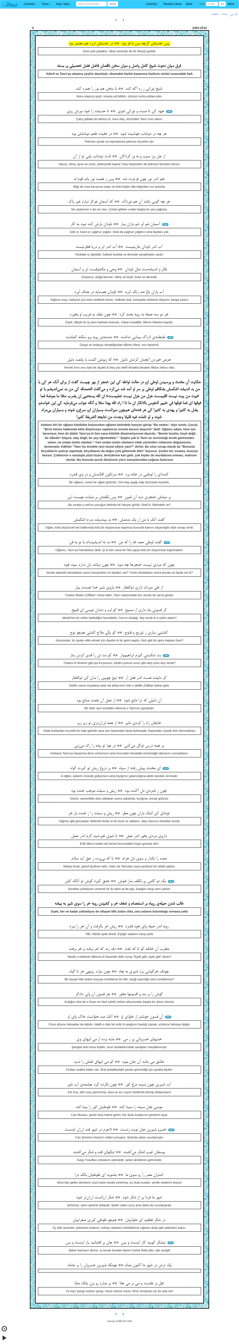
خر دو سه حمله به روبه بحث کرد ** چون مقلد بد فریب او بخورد (120, 314)
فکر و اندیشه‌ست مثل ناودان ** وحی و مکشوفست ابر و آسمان (119, 269)
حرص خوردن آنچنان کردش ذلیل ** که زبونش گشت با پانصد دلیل (119, 359)
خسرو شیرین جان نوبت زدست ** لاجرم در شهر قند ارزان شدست (115, 1129)
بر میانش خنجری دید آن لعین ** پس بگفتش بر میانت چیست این (119, 497)
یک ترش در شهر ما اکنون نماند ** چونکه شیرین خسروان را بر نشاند (119, 1265)
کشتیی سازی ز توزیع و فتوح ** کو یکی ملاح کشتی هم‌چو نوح (119, 632)
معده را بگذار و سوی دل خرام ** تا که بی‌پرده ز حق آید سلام (119, 858)
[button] (30, 4)
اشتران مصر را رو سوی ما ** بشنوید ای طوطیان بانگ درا (119, 1175)
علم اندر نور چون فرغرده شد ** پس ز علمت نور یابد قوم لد (119, 179)
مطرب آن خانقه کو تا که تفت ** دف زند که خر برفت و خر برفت (119, 949)
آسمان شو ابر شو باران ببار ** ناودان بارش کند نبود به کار (116, 224)
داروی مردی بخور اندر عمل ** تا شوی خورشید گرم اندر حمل (119, 836)
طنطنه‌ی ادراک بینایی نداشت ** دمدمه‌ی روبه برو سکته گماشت (116, 337)
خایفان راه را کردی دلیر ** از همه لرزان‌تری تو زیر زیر (119, 723)
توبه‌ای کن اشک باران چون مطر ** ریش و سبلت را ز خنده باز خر (119, 813)
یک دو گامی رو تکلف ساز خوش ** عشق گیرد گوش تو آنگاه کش (116, 881)
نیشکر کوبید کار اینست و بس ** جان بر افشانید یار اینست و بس (116, 1242)
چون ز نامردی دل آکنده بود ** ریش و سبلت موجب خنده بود (119, 790)
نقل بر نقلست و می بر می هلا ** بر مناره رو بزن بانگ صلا (119, 1283)
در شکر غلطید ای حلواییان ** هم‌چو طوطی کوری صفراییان (119, 1220)
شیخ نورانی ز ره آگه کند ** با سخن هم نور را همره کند (119, 88)
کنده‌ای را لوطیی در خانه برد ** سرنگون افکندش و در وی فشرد (120, 474)
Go (222, 4)
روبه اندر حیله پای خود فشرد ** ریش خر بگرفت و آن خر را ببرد (119, 926)
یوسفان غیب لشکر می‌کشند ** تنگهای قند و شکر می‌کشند (119, 1152)
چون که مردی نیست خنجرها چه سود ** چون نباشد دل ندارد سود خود (119, 565)
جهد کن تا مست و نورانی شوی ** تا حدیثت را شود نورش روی (116, 111)
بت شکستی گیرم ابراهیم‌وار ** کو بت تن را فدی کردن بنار (116, 655)
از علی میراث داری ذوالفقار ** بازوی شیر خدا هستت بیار (119, 587)
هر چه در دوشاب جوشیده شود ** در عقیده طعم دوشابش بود (119, 133)
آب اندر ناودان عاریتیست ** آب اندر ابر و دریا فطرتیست (119, 247)
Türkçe (224, 14)
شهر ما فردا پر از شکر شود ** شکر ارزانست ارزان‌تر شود (119, 1197)
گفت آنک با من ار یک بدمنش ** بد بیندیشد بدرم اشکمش (119, 519)
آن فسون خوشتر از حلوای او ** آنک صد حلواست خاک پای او (116, 1016)
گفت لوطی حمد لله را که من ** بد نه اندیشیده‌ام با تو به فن (116, 542)
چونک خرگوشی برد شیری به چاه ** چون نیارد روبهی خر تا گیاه (119, 971)
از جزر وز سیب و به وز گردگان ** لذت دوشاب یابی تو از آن (119, 156)
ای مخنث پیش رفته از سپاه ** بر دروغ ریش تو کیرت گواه (116, 768)
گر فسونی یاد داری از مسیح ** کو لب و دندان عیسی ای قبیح (119, 610)
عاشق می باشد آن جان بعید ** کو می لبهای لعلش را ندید (119, 1062)
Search (112, 4)
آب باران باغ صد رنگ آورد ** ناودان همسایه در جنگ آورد (119, 292)
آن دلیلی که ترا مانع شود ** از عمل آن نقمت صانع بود (119, 700)
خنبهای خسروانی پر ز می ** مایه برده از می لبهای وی (119, 1039)
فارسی (233, 14)
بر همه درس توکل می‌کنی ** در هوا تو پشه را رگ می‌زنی (119, 745)
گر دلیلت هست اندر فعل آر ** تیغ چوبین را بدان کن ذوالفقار (119, 678)
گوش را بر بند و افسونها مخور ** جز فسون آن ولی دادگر (119, 994)
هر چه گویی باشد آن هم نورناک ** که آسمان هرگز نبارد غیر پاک (119, 201)
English (215, 14)
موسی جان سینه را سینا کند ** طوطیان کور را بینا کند (119, 1107)
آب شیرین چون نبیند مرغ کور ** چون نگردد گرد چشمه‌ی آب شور (119, 1084)
